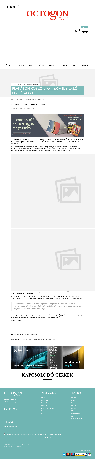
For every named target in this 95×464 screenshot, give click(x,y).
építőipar (29, 334)
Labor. (74, 65)
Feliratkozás (47, 437)
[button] (76, 31)
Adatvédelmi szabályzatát (54, 434)
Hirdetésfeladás (45, 403)
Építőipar (41, 65)
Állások (85, 32)
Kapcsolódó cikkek (47, 375)
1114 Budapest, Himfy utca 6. (12, 402)
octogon (34, 334)
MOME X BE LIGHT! (76, 419)
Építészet (10, 65)
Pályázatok (74, 411)
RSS (42, 413)
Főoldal (13, 99)
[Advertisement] (47, 47)
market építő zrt (16, 334)
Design (21, 65)
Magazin (52, 65)
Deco (30, 65)
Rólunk (43, 397)
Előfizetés (84, 27)
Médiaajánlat (83, 29)
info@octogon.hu (9, 404)
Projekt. (64, 65)
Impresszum (44, 411)
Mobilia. (85, 65)
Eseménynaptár (75, 413)
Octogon (20, 108)
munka (24, 334)
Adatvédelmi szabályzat (47, 408)
